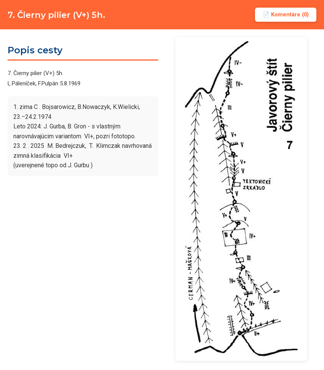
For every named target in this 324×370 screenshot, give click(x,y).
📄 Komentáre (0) (286, 14)
